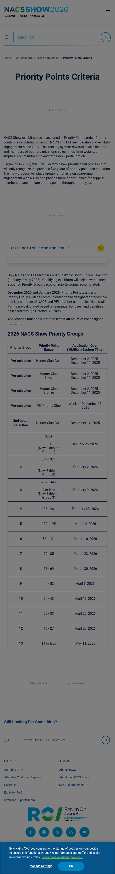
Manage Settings (41, 866)
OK (71, 866)
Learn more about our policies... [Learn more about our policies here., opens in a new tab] (62, 857)
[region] (57, 858)
